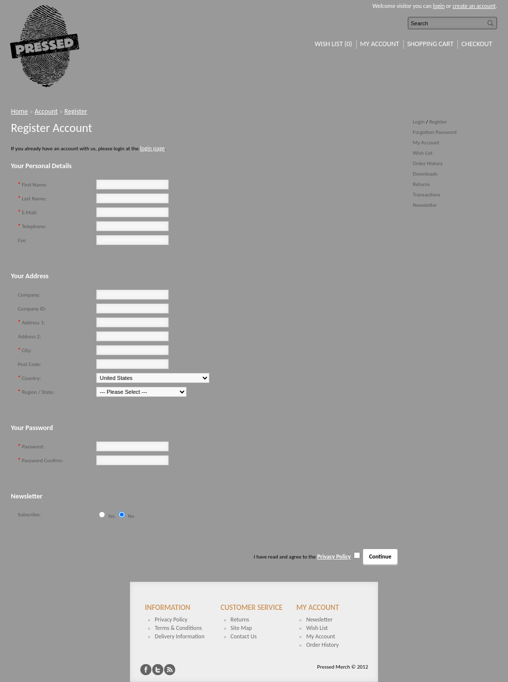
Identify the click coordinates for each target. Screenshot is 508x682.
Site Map (241, 627)
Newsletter (425, 205)
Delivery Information (179, 636)
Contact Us (244, 636)
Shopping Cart (430, 44)
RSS (170, 670)
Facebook (146, 670)
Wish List (423, 153)
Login (419, 122)
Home (19, 111)
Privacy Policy (171, 619)
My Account (379, 44)
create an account (474, 5)
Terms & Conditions (178, 627)
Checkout (476, 44)
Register (438, 122)
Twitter (158, 670)
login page (152, 148)
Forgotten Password (434, 132)
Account (46, 111)
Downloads (425, 174)
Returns (421, 184)
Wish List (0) (333, 44)
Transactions (427, 194)
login (439, 5)
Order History (428, 163)
